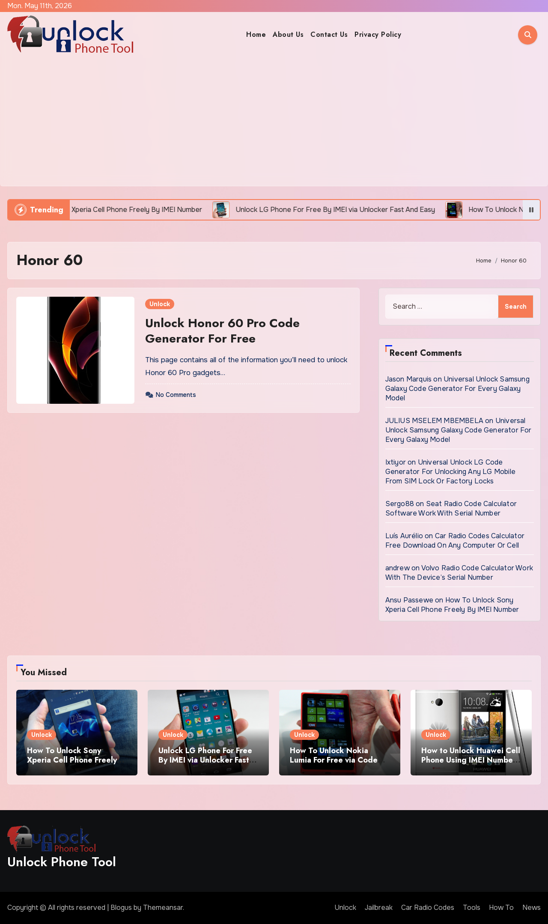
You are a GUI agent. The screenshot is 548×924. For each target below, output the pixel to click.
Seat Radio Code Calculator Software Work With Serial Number (451, 508)
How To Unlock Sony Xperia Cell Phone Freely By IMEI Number (452, 605)
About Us (288, 34)
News (531, 907)
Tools (471, 907)
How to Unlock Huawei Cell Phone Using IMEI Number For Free (470, 760)
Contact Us (329, 34)
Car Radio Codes (427, 907)
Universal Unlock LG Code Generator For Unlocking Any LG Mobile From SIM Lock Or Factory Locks (450, 472)
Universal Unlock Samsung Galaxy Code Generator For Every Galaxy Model (457, 388)
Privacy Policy (377, 34)
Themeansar (163, 907)
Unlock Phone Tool (61, 861)
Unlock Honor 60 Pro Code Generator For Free (222, 330)
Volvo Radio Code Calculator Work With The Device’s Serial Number (459, 572)
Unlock (159, 304)
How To (501, 907)
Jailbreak (379, 907)
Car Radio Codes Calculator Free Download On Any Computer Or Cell (454, 540)
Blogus (121, 907)
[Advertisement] (274, 122)
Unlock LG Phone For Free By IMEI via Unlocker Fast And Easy (205, 760)
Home (256, 34)
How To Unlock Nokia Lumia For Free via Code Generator (334, 760)
